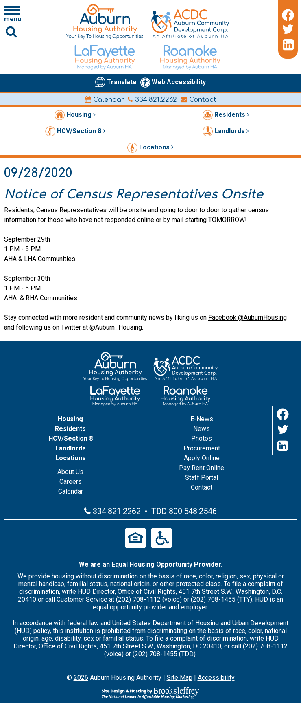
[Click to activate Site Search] (11, 31)
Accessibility (216, 677)
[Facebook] (288, 14)
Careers (70, 482)
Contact (198, 99)
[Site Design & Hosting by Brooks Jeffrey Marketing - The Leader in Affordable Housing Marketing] (150, 693)
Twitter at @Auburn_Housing (101, 327)
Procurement (201, 448)
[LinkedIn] (288, 45)
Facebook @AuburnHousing (247, 317)
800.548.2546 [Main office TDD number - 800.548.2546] (193, 511)
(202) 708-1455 (213, 599)
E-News (201, 419)
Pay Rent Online (201, 468)
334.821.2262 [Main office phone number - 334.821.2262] (152, 99)
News (201, 429)
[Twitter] (288, 29)
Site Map (179, 677)
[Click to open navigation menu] (12, 13)
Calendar (104, 99)
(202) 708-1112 (138, 599)
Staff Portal (201, 477)
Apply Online (202, 458)
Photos (201, 438)
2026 (81, 677)
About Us (70, 472)
